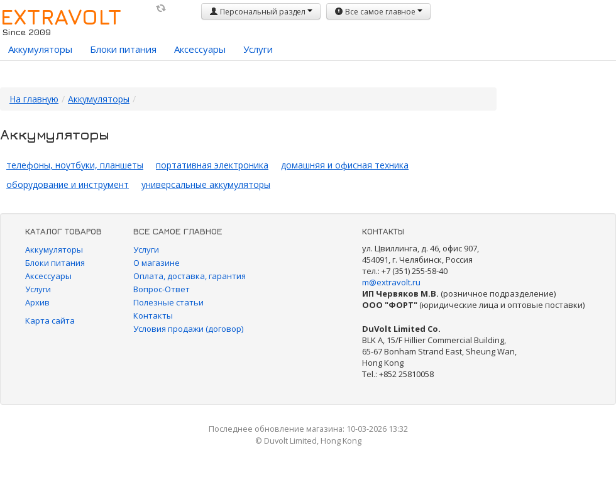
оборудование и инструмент (67, 184)
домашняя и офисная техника (345, 165)
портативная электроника (212, 165)
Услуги (258, 49)
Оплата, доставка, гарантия (189, 276)
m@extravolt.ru (391, 282)
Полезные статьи (168, 302)
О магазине (156, 262)
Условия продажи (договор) (188, 328)
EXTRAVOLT (60, 16)
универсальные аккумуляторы (205, 184)
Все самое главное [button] (378, 11)
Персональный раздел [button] (260, 11)
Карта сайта (50, 320)
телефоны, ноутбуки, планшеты (74, 165)
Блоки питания (123, 49)
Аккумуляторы (40, 49)
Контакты (153, 315)
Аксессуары (200, 49)
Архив (37, 302)
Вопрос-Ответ (161, 289)
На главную (33, 99)
